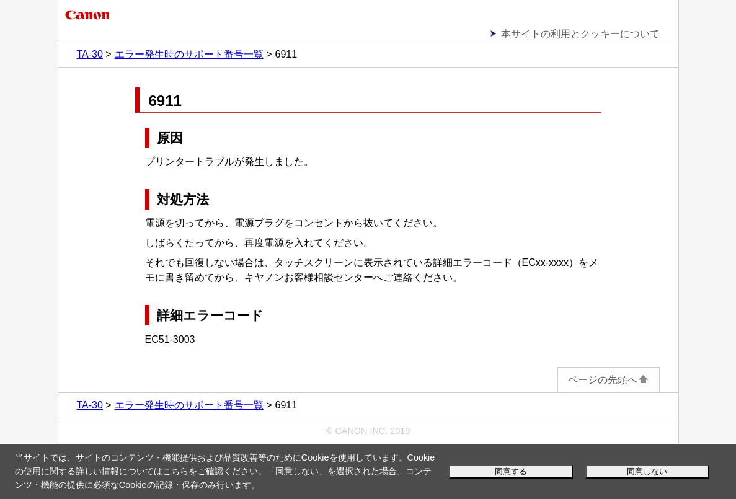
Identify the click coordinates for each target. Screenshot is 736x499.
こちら (175, 471)
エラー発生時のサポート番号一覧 (189, 54)
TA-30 (90, 54)
